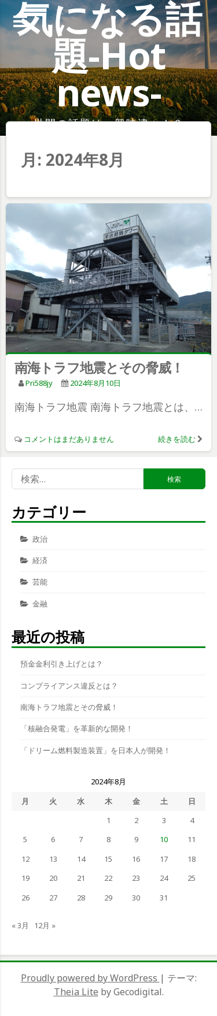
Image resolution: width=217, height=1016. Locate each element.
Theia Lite (76, 991)
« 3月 (20, 925)
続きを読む (177, 439)
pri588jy (39, 383)
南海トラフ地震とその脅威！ (98, 367)
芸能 (39, 581)
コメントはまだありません (69, 439)
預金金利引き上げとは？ (61, 663)
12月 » (45, 925)
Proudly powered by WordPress (90, 978)
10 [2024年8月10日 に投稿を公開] (164, 839)
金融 (39, 603)
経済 (39, 560)
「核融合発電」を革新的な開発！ (76, 728)
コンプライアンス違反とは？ (69, 685)
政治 (39, 539)
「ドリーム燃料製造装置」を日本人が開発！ (95, 750)
